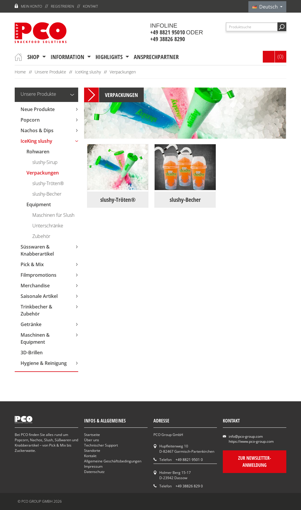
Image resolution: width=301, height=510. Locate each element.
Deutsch (265, 7)
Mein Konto (31, 6)
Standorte (92, 450)
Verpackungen (123, 72)
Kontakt (90, 6)
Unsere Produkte (50, 72)
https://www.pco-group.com (251, 441)
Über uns (91, 439)
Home (20, 72)
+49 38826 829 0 (189, 486)
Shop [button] (34, 57)
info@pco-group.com (246, 436)
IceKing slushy (88, 72)
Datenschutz (94, 471)
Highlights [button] (110, 57)
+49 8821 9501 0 (189, 459)
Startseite (92, 434)
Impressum (93, 466)
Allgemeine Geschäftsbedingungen (112, 461)
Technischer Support (101, 445)
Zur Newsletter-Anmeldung (254, 461)
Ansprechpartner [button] (156, 57)
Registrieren (62, 6)
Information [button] (68, 57)
